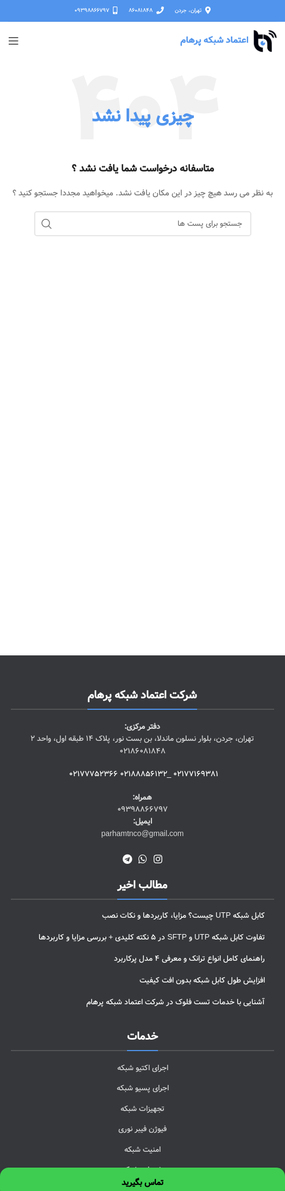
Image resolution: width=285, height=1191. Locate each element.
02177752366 (93, 774)
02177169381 (195, 774)
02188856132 (143, 774)
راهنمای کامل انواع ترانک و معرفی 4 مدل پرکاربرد (189, 959)
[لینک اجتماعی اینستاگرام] (158, 859)
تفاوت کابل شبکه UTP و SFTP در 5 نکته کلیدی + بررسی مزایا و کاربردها (152, 937)
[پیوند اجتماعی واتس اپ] (142, 859)
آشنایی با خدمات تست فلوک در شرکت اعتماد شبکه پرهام (175, 1002)
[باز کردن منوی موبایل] (13, 41)
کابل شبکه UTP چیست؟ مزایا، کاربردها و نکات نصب (183, 916)
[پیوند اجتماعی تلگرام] (127, 859)
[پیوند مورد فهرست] (142, 1068)
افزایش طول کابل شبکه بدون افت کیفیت (202, 980)
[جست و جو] (142, 223)
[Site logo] (228, 41)
